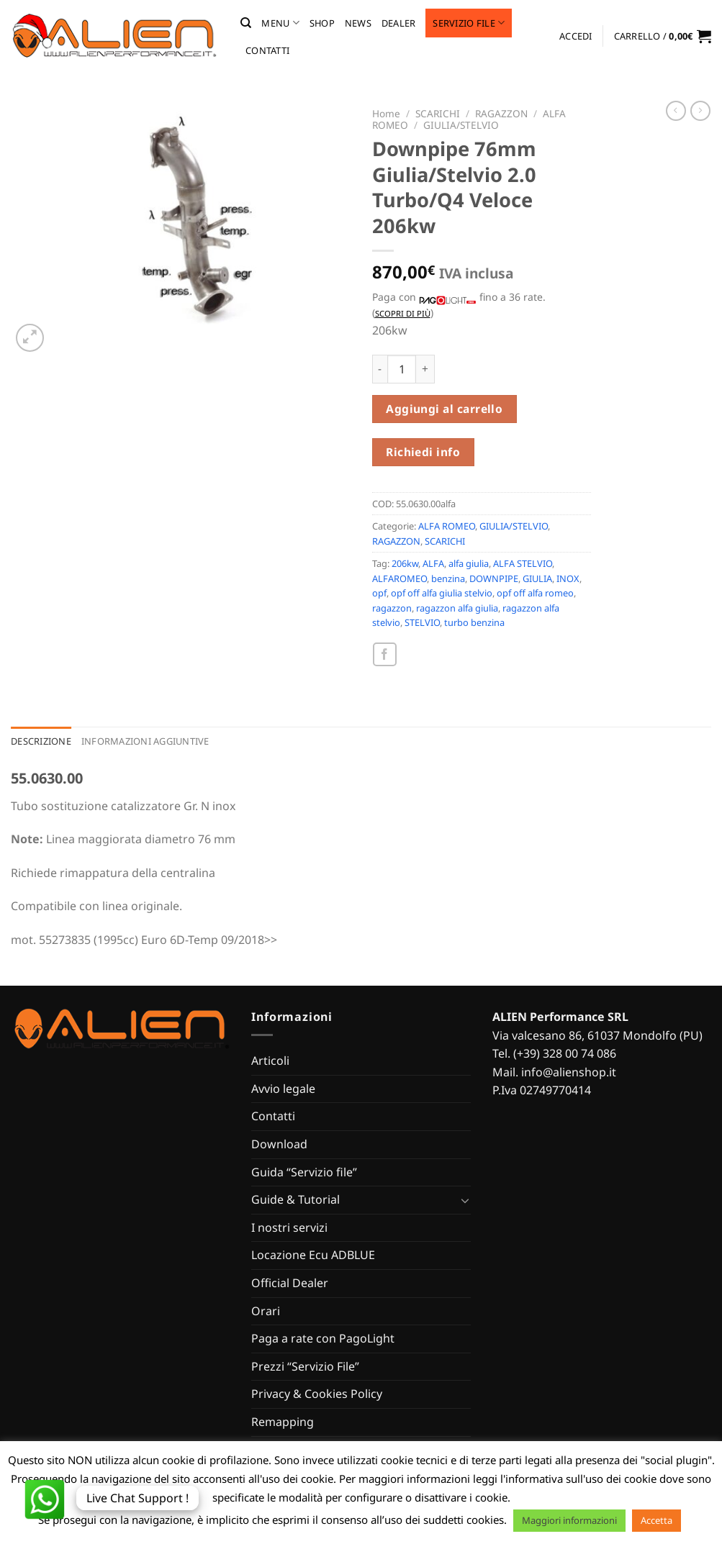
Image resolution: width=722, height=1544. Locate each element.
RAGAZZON (501, 113)
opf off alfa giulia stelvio (441, 592)
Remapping (282, 1422)
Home (386, 113)
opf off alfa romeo (535, 592)
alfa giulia (468, 563)
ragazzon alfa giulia (457, 607)
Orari (265, 1311)
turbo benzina (474, 622)
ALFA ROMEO (446, 525)
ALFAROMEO (399, 578)
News (358, 23)
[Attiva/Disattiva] (465, 1200)
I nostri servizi (289, 1227)
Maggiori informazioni (569, 1520)
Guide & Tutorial (295, 1199)
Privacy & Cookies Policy (316, 1394)
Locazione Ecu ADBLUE (313, 1255)
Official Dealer (289, 1283)
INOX (567, 578)
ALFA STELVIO (522, 563)
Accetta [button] (656, 1520)
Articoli (270, 1060)
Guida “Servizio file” (304, 1172)
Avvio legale (283, 1088)
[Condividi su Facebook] (385, 654)
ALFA (433, 563)
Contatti (267, 50)
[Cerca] (245, 23)
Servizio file (469, 22)
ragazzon (392, 607)
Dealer (399, 23)
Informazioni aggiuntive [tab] (145, 741)
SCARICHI (437, 113)
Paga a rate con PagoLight (322, 1338)
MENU (280, 22)
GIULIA (537, 578)
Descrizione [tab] (41, 741)
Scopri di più (402, 313)
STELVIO (422, 622)
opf (379, 592)
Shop (322, 23)
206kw (405, 563)
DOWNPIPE (493, 578)
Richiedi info (423, 452)
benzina (448, 578)
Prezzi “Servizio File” (305, 1366)
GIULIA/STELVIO (461, 125)
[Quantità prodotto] (401, 369)
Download (279, 1144)
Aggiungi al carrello (444, 409)
